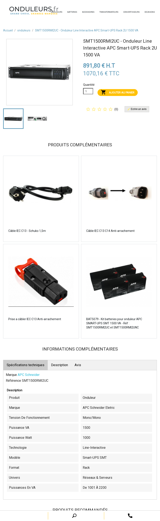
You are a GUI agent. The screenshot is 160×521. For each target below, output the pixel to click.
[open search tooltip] (130, 515)
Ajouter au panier (117, 93)
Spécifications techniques (25, 365)
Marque (11, 375)
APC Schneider (29, 375)
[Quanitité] (88, 91)
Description (59, 365)
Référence (13, 381)
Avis (78, 365)
